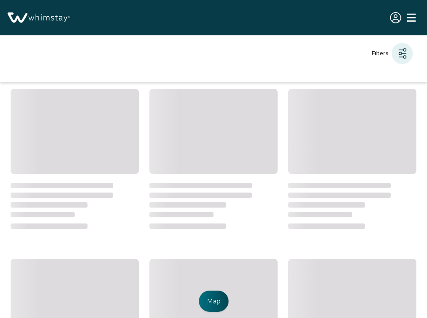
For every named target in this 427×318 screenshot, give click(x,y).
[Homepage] (39, 18)
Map (214, 301)
